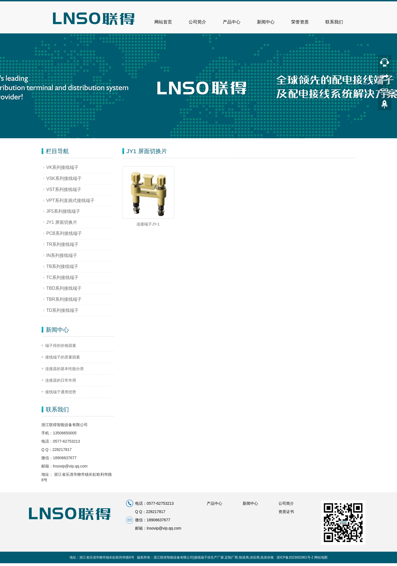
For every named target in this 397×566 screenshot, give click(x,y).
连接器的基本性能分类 (64, 368)
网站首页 (163, 22)
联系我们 (334, 22)
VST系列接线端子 (63, 189)
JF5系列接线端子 (63, 211)
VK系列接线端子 (62, 167)
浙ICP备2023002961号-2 (295, 557)
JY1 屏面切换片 (61, 222)
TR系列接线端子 (62, 244)
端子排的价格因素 (60, 345)
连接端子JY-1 (148, 224)
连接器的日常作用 (60, 380)
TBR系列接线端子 (64, 299)
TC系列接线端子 (62, 277)
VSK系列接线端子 (64, 178)
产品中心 (231, 22)
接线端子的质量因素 (62, 357)
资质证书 (286, 511)
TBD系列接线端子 (64, 288)
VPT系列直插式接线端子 (70, 200)
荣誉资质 (300, 22)
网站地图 (321, 557)
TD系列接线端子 (62, 310)
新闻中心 (266, 22)
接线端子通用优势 (60, 392)
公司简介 (197, 22)
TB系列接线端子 (62, 266)
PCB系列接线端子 (64, 233)
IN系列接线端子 (61, 255)
